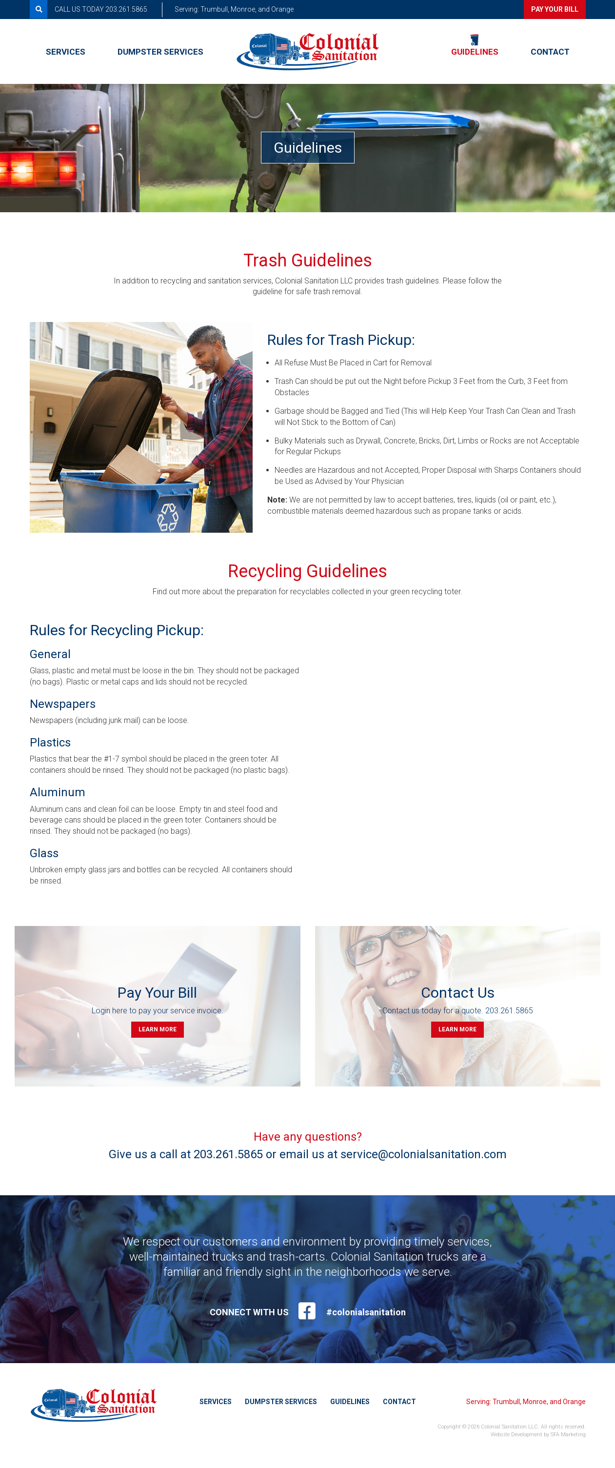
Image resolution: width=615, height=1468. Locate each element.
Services (65, 51)
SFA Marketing (568, 1434)
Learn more (158, 1029)
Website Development (516, 1434)
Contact (550, 51)
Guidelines (474, 51)
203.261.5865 (509, 1010)
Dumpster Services (160, 51)
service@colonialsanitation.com (423, 1154)
